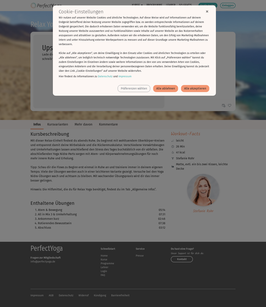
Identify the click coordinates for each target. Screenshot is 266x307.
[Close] (207, 11)
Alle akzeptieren (195, 88)
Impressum (125, 76)
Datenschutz (105, 76)
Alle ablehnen (165, 88)
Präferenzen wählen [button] (134, 88)
